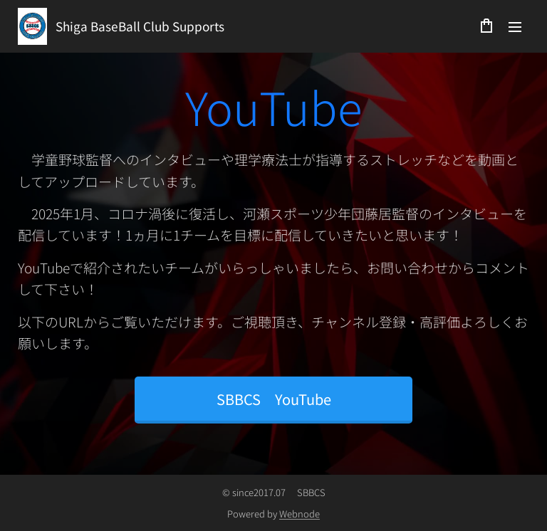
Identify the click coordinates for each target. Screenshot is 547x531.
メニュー (515, 27)
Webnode (299, 513)
